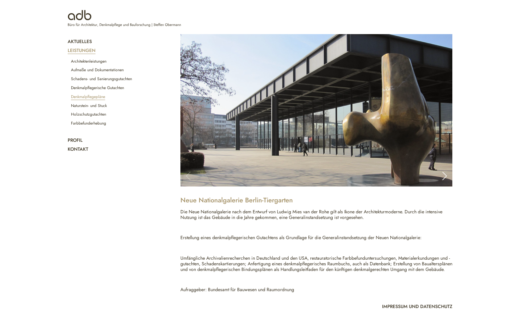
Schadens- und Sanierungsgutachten (101, 79)
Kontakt (78, 149)
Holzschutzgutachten (88, 114)
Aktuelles (80, 41)
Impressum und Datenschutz (417, 306)
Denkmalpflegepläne (88, 97)
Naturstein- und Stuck (89, 106)
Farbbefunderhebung (88, 123)
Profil (75, 140)
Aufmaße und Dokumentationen (97, 70)
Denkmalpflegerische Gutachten (97, 88)
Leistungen (82, 50)
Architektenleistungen (88, 61)
